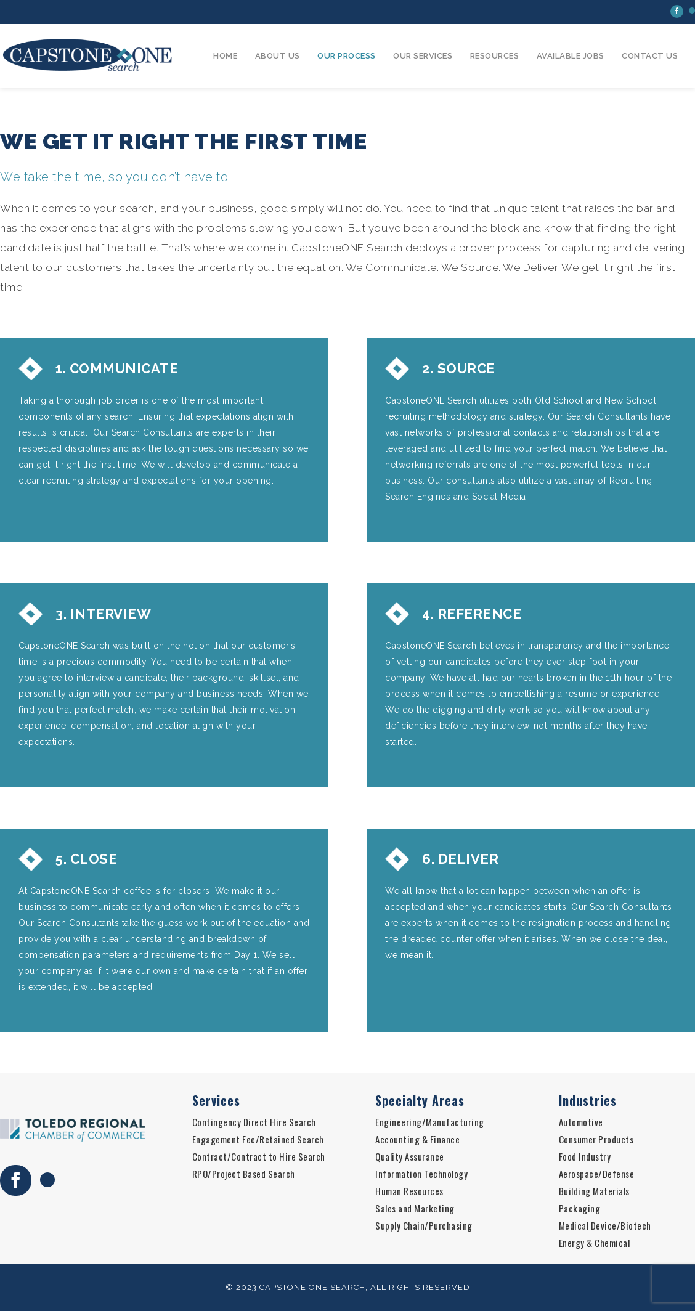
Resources (494, 56)
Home (225, 56)
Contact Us (650, 56)
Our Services (422, 56)
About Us (277, 56)
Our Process (346, 56)
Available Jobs (570, 56)
